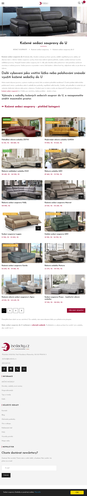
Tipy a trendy (6, 395)
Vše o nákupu (6, 423)
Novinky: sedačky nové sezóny (12, 386)
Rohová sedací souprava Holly (14, 203)
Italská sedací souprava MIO (56, 234)
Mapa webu (6, 441)
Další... (4, 399)
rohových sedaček (38, 325)
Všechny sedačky (76, 310)
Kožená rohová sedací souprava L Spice (18, 297)
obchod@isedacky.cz (9, 359)
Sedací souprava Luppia (11, 234)
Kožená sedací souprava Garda (15, 265)
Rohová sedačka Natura (55, 265)
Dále (21, 310)
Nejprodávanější (7, 390)
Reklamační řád (7, 428)
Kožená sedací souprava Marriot (58, 203)
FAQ (3, 432)
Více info (46, 493)
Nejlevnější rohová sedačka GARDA (59, 140)
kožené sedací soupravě (10, 91)
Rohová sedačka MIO (53, 171)
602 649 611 (6, 363)
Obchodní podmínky (8, 419)
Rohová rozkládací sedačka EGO (15, 171)
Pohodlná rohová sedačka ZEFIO (15, 140)
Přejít (38, 133)
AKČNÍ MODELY (8, 382)
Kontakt (4, 411)
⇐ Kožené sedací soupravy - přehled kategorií (31, 106)
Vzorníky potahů (7, 436)
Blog (3, 415)
